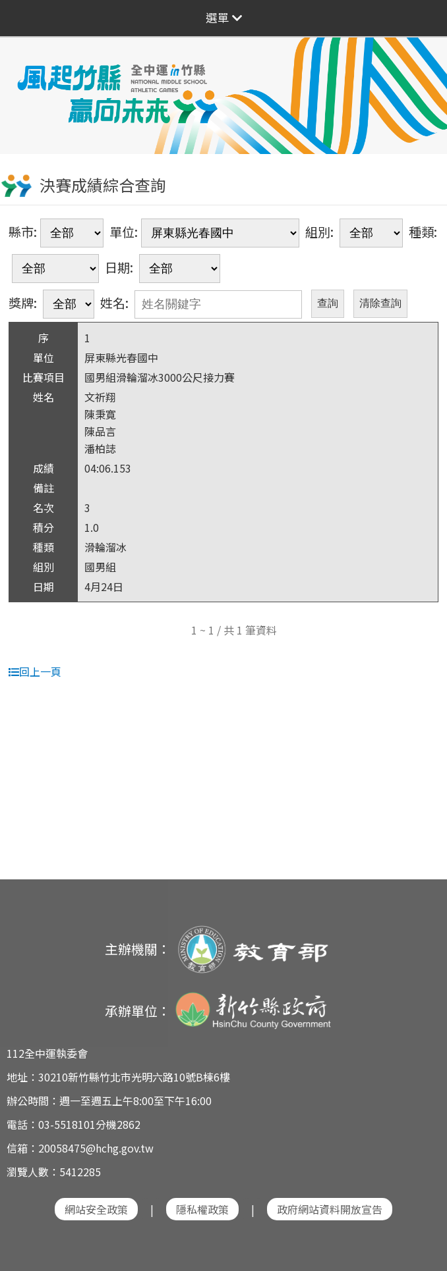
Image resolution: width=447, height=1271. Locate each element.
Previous (23, 86)
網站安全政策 (96, 1209)
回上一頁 (35, 671)
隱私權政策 (202, 1209)
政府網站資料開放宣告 (329, 1209)
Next (424, 86)
